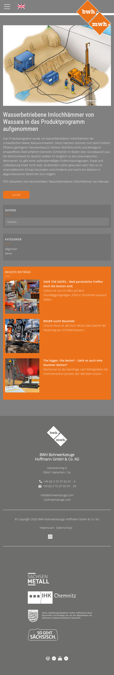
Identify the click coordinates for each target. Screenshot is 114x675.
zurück (16, 195)
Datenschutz (64, 528)
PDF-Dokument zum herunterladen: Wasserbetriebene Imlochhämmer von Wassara (56, 181)
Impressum (47, 528)
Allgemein (11, 249)
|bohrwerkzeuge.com (57, 500)
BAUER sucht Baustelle (59, 321)
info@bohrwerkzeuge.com (57, 495)
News (8, 253)
